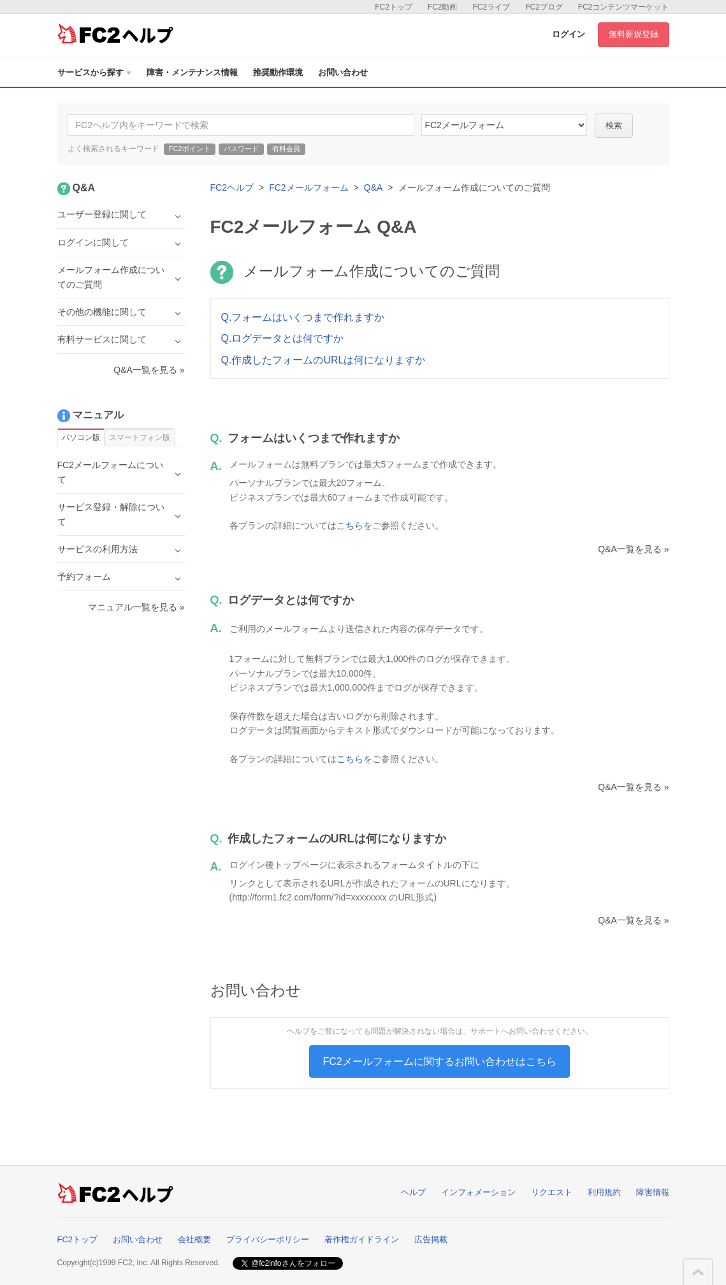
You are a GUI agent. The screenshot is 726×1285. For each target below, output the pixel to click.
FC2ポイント (189, 148)
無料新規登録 (633, 34)
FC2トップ (393, 7)
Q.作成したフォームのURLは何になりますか (323, 360)
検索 (614, 125)
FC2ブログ (544, 7)
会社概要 (194, 1239)
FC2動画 (443, 7)
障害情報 (652, 1192)
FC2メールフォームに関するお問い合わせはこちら (439, 1061)
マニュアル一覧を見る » (136, 607)
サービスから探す (94, 72)
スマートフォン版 (139, 437)
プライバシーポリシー (267, 1239)
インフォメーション (478, 1192)
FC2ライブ (491, 7)
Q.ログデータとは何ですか (282, 338)
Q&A (373, 187)
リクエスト (551, 1192)
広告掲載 (430, 1239)
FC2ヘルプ (232, 187)
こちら (350, 525)
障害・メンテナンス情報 (192, 72)
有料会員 (286, 148)
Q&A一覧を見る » (633, 549)
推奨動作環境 (278, 72)
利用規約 (604, 1192)
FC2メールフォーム (308, 187)
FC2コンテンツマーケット (623, 7)
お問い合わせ (343, 72)
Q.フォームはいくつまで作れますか (303, 317)
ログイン (568, 34)
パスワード (241, 148)
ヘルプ (413, 1192)
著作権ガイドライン (361, 1239)
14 (504, 125)
